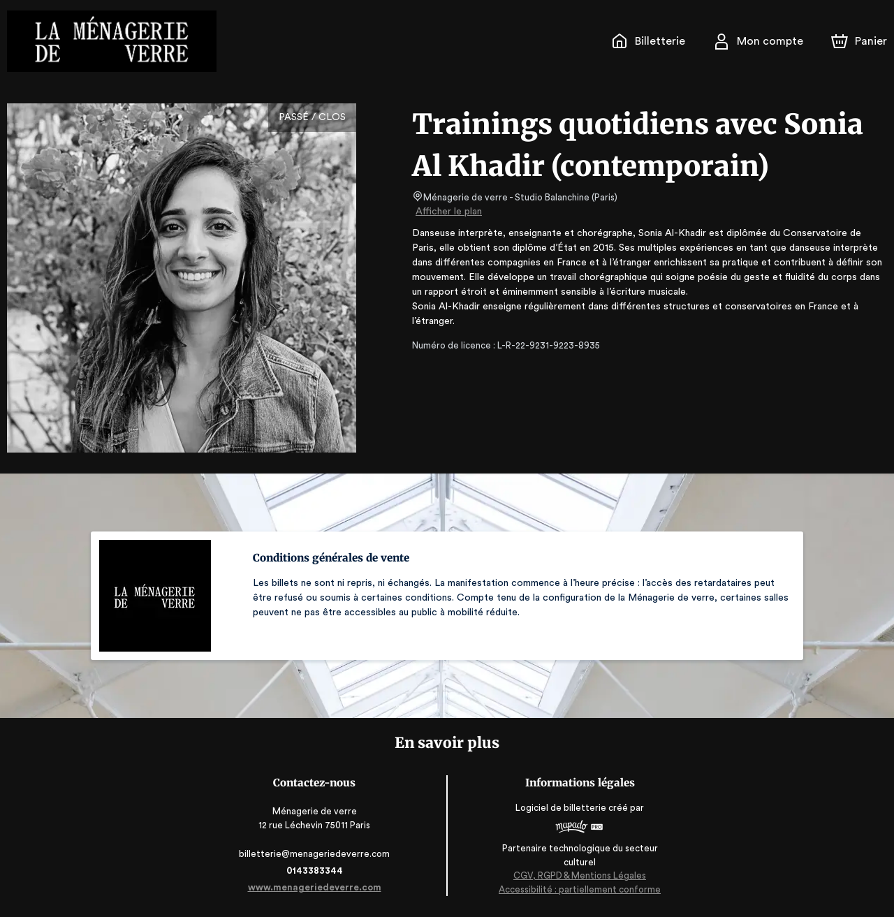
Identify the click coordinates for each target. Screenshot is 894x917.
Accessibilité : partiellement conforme (576, 888)
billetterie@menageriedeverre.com (317, 854)
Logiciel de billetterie (559, 807)
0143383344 (317, 870)
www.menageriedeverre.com (317, 887)
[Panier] (859, 41)
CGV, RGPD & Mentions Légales (577, 875)
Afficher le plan (448, 211)
